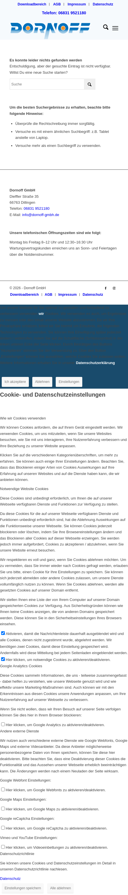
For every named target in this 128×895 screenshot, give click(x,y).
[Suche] (103, 28)
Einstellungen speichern (23, 888)
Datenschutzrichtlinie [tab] (17, 854)
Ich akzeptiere (15, 382)
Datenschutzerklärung (95, 363)
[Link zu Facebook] (105, 288)
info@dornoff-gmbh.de (40, 215)
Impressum (77, 4)
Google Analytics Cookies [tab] (21, 666)
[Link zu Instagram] (114, 288)
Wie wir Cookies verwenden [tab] (23, 418)
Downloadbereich (32, 4)
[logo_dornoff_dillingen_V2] (53, 28)
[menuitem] (32, 4)
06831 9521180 (36, 208)
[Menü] (115, 28)
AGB (57, 4)
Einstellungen (69, 382)
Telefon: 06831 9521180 (64, 13)
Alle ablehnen (60, 888)
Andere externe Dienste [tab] (19, 731)
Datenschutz (103, 4)
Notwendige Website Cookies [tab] (24, 489)
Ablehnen (42, 382)
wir (41, 313)
